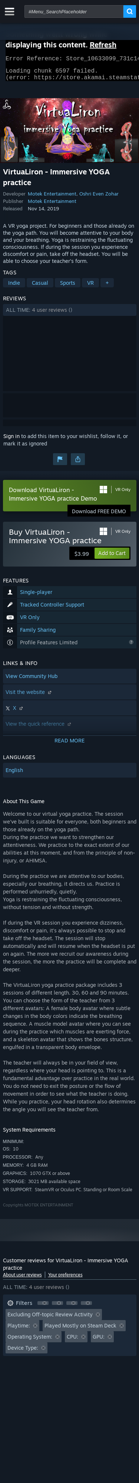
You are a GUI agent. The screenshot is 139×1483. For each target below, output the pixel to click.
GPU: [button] (99, 1341)
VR (90, 287)
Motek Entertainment (52, 198)
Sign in (11, 440)
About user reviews (22, 1279)
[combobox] (73, 11)
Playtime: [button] (18, 1330)
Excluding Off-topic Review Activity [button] (50, 1319)
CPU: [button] (72, 1341)
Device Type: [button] (22, 1352)
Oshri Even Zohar (99, 198)
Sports (67, 287)
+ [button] (107, 287)
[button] (69, 314)
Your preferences (65, 1279)
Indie (14, 287)
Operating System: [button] (29, 1341)
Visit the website (29, 696)
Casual (40, 287)
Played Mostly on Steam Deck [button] (80, 1330)
